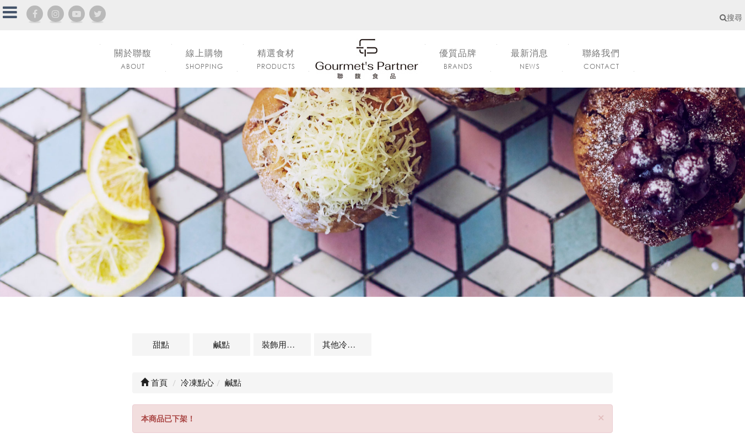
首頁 (154, 382)
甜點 (161, 344)
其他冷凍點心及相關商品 (346, 344)
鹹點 (221, 344)
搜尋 (731, 17)
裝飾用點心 (282, 344)
